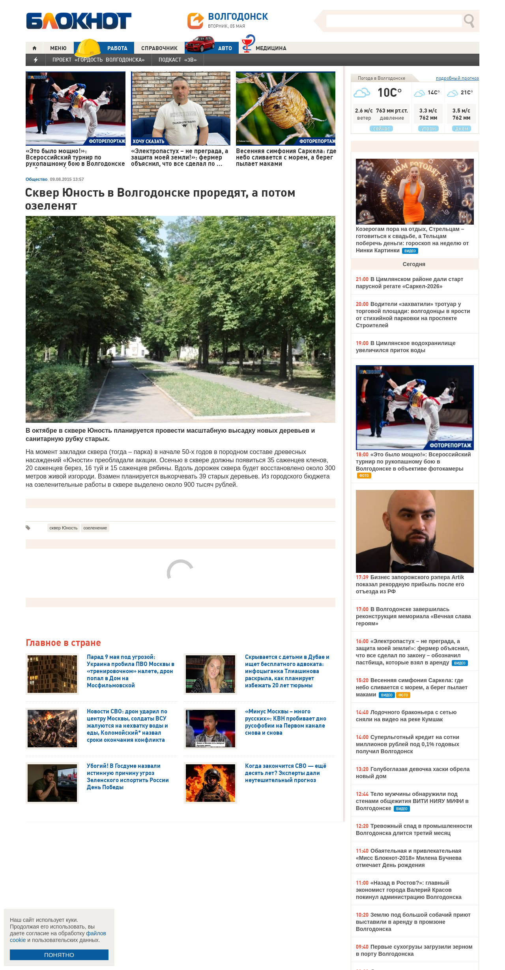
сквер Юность (64, 527)
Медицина (264, 47)
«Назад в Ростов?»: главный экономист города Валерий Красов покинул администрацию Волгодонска (409, 890)
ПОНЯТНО (59, 954)
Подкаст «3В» (178, 59)
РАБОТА (100, 48)
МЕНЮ (58, 48)
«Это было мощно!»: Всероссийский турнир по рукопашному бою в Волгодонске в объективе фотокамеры (413, 461)
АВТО (208, 48)
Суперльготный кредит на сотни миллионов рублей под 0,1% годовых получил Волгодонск (407, 744)
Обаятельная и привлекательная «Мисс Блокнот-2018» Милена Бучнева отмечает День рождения (409, 858)
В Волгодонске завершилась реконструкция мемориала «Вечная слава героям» (413, 616)
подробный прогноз (457, 78)
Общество (36, 179)
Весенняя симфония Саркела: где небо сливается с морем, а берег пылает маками (412, 687)
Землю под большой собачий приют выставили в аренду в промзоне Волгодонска (413, 922)
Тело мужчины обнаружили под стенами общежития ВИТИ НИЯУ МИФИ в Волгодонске (412, 801)
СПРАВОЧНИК (159, 48)
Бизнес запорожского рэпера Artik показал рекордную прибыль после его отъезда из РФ (410, 584)
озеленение (95, 527)
